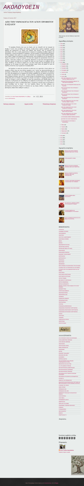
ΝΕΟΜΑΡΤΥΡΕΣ (62, 288)
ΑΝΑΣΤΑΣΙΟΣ (62, 343)
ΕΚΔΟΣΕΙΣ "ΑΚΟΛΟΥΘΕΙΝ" (65, 254)
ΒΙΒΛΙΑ (60, 241)
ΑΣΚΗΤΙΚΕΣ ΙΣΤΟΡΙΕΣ (64, 239)
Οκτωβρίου (63, 68)
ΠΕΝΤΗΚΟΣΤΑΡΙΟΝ (63, 292)
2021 (61, 54)
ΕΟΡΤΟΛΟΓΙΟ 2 (62, 258)
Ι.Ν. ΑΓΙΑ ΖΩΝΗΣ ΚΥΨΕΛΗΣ (65, 365)
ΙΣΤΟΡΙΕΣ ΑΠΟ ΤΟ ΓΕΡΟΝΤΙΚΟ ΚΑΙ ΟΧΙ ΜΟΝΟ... (69, 267)
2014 (61, 137)
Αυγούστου (63, 72)
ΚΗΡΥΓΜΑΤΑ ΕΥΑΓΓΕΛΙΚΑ (64, 276)
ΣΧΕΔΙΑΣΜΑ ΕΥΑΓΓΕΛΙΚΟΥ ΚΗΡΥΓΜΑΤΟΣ (68, 311)
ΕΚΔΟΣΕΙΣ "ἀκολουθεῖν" (64, 353)
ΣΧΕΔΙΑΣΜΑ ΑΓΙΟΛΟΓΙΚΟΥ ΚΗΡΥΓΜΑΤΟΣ (68, 307)
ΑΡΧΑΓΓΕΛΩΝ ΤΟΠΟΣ (64, 345)
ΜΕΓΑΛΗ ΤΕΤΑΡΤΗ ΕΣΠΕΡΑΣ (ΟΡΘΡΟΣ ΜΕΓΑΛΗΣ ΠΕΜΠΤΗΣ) (72, 166)
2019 (61, 58)
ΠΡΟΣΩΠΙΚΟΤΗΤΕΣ (63, 300)
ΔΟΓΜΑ (60, 351)
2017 (61, 62)
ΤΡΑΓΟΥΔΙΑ (61, 315)
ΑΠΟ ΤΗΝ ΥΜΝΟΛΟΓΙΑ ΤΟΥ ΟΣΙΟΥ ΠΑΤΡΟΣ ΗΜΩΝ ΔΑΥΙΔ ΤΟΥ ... (69, 79)
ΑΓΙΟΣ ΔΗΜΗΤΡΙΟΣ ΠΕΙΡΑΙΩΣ (65, 340)
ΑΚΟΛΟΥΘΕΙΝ (21, 7)
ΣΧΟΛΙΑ (60, 313)
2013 (61, 139)
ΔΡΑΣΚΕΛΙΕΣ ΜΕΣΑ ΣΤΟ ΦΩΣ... (66, 248)
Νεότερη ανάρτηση (9, 104)
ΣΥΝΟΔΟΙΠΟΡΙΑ (62, 409)
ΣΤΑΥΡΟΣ (61, 304)
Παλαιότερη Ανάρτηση (49, 104)
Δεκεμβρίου (64, 64)
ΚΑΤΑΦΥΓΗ (61, 378)
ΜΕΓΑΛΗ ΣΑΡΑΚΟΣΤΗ (64, 284)
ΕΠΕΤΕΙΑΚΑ (61, 260)
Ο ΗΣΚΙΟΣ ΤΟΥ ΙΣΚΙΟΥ (64, 385)
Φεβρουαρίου (64, 131)
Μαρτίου (63, 128)
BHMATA (61, 413)
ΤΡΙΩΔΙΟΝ (61, 317)
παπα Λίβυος (61, 397)
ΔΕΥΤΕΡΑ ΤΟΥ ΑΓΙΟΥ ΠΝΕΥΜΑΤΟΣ (69, 118)
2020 (61, 56)
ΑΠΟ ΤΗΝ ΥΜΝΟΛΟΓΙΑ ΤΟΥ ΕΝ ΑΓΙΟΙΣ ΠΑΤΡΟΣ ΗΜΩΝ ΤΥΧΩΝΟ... (69, 101)
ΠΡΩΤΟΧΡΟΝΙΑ (62, 302)
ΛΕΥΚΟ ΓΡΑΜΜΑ (62, 278)
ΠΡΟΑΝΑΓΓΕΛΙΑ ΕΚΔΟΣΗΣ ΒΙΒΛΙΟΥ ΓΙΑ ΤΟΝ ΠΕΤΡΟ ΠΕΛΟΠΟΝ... (70, 82)
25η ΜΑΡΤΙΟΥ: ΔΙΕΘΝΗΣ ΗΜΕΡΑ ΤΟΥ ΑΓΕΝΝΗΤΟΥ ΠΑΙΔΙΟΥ (72, 203)
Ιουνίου (63, 76)
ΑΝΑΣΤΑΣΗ (61, 235)
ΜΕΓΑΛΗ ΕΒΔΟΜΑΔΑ (63, 282)
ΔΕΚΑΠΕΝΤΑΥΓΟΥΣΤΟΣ (64, 244)
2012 (61, 141)
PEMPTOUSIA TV (62, 415)
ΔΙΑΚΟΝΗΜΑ (62, 349)
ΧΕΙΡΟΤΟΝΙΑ (62, 321)
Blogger (56, 483)
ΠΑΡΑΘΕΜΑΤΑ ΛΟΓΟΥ (64, 399)
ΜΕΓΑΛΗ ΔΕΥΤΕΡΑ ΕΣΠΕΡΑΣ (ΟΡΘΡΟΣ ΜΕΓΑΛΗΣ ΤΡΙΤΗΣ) (71, 151)
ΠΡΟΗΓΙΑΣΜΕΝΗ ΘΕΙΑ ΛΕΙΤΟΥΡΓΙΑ (70, 196)
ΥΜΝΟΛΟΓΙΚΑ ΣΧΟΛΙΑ (64, 319)
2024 (61, 47)
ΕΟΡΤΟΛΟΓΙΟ (12, 98)
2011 (61, 144)
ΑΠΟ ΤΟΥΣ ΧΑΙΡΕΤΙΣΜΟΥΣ (65, 237)
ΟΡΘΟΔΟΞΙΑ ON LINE (64, 391)
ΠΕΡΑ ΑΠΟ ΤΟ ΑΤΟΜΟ (64, 403)
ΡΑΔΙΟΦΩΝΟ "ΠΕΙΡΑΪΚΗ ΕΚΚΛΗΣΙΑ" (67, 405)
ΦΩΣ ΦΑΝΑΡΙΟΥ (62, 411)
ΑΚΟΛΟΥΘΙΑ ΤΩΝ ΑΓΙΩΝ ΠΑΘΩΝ (72, 188)
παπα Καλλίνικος (62, 395)
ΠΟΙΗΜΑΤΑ (61, 296)
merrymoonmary (47, 483)
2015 (61, 135)
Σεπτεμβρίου (64, 70)
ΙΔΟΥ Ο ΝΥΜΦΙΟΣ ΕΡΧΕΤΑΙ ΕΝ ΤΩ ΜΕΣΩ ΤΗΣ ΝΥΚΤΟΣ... (72, 218)
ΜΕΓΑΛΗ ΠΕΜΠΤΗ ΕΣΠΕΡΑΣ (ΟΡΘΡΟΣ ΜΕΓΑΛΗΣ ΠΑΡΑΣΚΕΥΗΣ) (71, 174)
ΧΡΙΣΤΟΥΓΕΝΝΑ (62, 323)
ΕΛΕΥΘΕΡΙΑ (61, 357)
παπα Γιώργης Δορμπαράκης (67, 450)
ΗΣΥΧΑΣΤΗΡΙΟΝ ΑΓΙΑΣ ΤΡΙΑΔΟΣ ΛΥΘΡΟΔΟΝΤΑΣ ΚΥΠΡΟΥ (66, 361)
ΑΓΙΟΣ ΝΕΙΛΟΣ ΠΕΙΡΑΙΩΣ (64, 341)
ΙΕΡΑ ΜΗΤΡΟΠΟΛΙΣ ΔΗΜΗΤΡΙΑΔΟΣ (67, 367)
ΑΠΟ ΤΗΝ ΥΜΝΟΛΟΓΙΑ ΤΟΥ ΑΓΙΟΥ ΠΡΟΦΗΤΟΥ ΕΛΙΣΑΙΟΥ (68, 108)
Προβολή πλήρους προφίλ (64, 452)
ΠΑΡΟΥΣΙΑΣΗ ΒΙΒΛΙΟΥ (64, 290)
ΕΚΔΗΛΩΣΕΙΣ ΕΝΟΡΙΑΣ (64, 252)
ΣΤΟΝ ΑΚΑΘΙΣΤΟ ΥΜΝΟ (70, 158)
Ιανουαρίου (63, 133)
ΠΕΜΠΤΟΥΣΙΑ (62, 401)
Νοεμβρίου (63, 66)
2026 (61, 43)
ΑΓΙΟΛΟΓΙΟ (61, 229)
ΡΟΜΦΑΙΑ (61, 407)
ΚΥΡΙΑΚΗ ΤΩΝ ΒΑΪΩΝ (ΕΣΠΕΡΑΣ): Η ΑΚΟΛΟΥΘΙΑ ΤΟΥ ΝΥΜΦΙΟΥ (72, 181)
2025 (61, 45)
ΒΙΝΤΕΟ (60, 242)
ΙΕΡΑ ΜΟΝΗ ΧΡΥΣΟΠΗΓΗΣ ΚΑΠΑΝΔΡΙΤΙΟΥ (68, 376)
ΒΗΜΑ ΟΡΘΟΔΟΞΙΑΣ (63, 347)
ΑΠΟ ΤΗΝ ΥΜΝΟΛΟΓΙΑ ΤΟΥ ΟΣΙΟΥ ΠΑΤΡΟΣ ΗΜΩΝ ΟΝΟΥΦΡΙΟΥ (69, 114)
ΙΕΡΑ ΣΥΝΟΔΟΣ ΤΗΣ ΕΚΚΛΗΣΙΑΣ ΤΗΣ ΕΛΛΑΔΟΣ (69, 265)
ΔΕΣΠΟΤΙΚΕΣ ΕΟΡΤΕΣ (64, 246)
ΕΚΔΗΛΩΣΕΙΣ (62, 250)
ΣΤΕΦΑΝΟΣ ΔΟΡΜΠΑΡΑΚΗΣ (65, 306)
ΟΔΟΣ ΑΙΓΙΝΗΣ (62, 387)
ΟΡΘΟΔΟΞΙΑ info (62, 389)
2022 (61, 51)
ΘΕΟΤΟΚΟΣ (61, 261)
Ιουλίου (63, 74)
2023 (61, 49)
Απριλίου (63, 126)
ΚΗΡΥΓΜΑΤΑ (61, 272)
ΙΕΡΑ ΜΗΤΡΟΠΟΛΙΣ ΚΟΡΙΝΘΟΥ (66, 369)
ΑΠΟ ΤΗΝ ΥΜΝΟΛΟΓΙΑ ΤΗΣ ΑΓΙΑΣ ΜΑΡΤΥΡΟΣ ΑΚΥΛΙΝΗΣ (68, 111)
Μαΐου (62, 124)
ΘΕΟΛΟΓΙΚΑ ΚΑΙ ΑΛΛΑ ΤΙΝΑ (65, 363)
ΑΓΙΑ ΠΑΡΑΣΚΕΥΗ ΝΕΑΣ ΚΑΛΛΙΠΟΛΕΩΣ (68, 338)
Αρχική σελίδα (28, 104)
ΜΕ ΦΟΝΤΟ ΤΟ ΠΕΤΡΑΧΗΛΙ (65, 280)
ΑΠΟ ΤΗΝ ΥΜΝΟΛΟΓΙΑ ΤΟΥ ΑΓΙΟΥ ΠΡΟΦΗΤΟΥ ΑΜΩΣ (68, 104)
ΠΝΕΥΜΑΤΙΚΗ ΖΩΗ (63, 294)
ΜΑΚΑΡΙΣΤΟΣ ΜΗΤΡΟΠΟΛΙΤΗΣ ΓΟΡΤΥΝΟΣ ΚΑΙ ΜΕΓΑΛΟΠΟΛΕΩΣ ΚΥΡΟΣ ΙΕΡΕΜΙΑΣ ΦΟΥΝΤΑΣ (69, 383)
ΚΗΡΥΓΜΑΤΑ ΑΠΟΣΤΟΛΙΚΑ (65, 274)
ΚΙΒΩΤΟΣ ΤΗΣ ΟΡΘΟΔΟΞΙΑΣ (65, 380)
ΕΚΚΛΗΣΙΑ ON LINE (63, 355)
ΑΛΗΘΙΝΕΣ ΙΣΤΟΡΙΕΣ (63, 231)
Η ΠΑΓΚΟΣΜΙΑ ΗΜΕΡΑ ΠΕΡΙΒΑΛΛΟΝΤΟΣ (70, 116)
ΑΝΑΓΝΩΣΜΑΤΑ (62, 233)
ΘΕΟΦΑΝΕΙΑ (62, 263)
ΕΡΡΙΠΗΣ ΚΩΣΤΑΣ (63, 359)
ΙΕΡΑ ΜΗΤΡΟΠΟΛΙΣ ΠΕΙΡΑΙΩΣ (65, 371)
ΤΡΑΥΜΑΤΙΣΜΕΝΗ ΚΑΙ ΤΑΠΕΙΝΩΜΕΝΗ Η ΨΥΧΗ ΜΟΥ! (72, 211)
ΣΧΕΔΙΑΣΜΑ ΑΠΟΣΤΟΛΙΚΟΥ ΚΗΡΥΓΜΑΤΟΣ (68, 309)
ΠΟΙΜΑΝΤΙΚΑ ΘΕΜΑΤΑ (64, 298)
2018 (61, 60)
